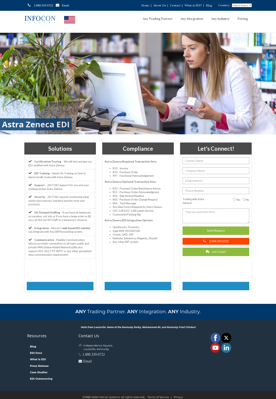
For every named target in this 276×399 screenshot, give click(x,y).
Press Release (39, 365)
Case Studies (38, 372)
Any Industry (220, 19)
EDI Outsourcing (41, 378)
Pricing (242, 19)
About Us (159, 5)
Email (62, 5)
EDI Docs (36, 352)
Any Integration (192, 19)
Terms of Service (158, 397)
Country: (224, 5)
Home (145, 5)
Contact (175, 5)
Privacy (178, 397)
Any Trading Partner (158, 19)
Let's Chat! (216, 251)
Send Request (216, 230)
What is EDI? (193, 5)
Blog (209, 5)
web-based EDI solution (76, 228)
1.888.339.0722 (40, 5)
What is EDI (38, 359)
